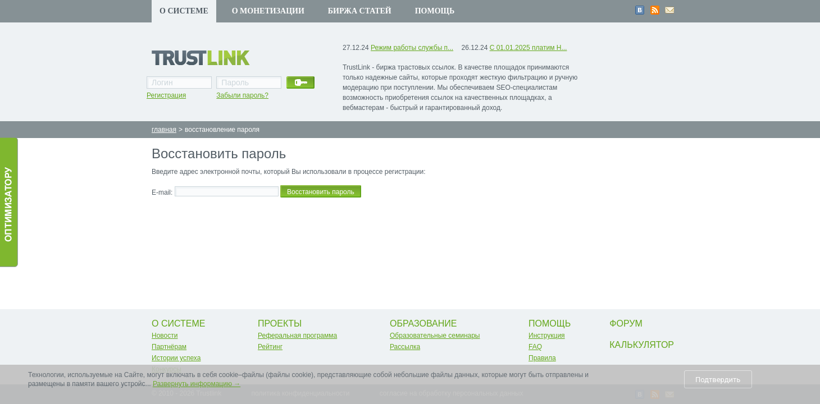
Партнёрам (169, 347)
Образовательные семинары (435, 335)
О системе (184, 11)
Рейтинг (270, 347)
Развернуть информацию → (196, 384)
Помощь (435, 11)
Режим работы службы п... (412, 48)
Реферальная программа (297, 335)
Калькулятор (641, 345)
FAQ (535, 347)
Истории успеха (176, 358)
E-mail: (162, 192)
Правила (542, 358)
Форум (625, 323)
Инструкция (547, 335)
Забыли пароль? (242, 95)
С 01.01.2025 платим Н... (528, 48)
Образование (423, 323)
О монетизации (268, 11)
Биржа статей (359, 11)
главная (164, 130)
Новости (164, 335)
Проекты (280, 323)
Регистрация (166, 95)
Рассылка (405, 347)
